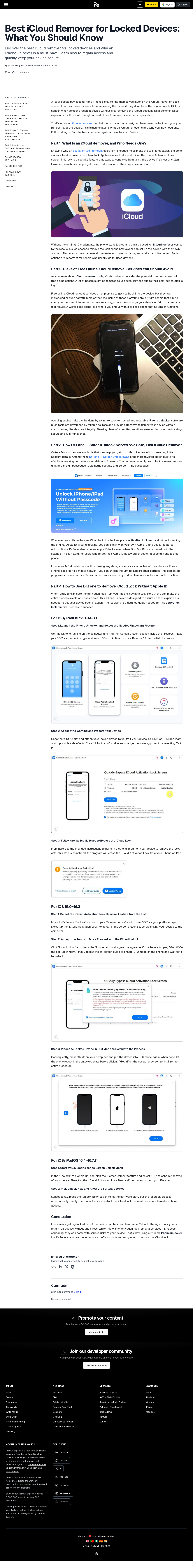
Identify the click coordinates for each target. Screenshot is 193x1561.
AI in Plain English (108, 1392)
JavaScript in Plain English (113, 1402)
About (149, 1392)
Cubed (103, 1421)
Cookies (150, 1412)
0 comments (20, 72)
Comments (10, 186)
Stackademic (106, 1412)
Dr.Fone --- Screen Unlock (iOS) (109, 456)
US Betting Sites (14, 1426)
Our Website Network (63, 1421)
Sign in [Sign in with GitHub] (183, 4)
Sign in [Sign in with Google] (167, 4)
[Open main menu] (6, 4)
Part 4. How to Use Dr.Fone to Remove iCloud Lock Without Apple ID (18, 148)
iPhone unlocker (82, 123)
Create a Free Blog (15, 1421)
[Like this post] (7, 72)
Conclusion (10, 180)
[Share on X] (66, 1267)
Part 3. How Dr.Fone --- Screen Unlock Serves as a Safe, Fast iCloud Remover (17, 135)
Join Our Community (96, 1365)
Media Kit (57, 1417)
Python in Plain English (111, 1407)
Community (11, 1407)
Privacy (150, 1407)
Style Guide (12, 1417)
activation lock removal (88, 150)
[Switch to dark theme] (140, 5)
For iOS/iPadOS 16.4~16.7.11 (13, 173)
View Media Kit (96, 1332)
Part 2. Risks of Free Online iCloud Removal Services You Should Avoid (16, 120)
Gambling (10, 1431)
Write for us (12, 1412)
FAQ (55, 1397)
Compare (57, 1412)
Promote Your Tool (62, 1407)
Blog (8, 1392)
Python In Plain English (25, 1468)
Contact (150, 1402)
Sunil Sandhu (34, 1454)
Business (151, 4)
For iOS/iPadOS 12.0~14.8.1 (13, 158)
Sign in (78, 1291)
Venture (103, 1417)
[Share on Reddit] (72, 1267)
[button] (96, 4)
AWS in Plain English (110, 1397)
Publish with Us (60, 1402)
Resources (11, 1402)
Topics (9, 1397)
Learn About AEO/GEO (64, 1426)
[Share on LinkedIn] (60, 1267)
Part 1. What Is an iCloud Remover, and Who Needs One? (17, 106)
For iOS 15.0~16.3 (13, 166)
